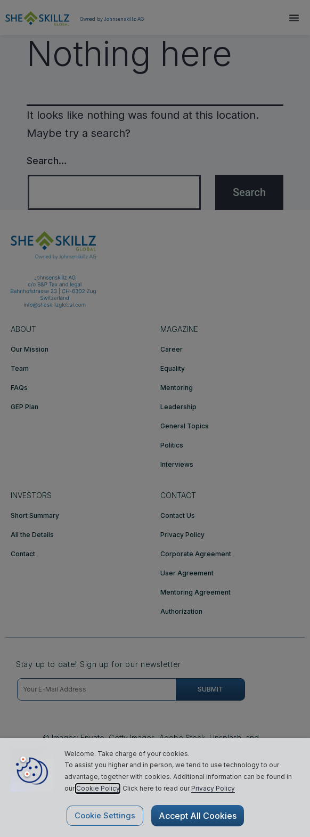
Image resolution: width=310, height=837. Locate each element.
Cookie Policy (97, 788)
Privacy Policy (213, 788)
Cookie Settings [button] (105, 815)
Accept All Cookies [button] (197, 815)
